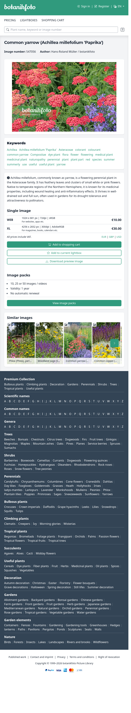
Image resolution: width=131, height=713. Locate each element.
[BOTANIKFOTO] (19, 7)
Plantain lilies (12, 494)
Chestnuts (37, 439)
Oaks (60, 443)
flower (74, 155)
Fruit (55, 566)
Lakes (42, 642)
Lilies (95, 507)
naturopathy (37, 159)
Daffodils (49, 507)
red (88, 159)
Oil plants (102, 566)
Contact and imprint (41, 657)
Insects (30, 642)
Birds (7, 642)
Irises (97, 486)
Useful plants (34, 388)
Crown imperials (29, 507)
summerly (13, 164)
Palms (92, 536)
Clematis (9, 524)
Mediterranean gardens (19, 608)
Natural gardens (48, 608)
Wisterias (69, 524)
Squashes (10, 570)
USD (119, 236)
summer (109, 159)
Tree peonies (43, 469)
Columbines (55, 481)
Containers (11, 625)
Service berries (97, 443)
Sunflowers (92, 494)
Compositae (38, 155)
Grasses (58, 486)
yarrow (61, 164)
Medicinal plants (82, 566)
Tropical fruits (37, 541)
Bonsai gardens (68, 600)
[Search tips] (122, 29)
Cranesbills (93, 481)
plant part (77, 159)
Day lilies (10, 486)
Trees (113, 384)
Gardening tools (76, 625)
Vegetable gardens (61, 612)
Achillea (12, 150)
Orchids (80, 536)
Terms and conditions (82, 657)
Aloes (20, 553)
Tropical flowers (14, 541)
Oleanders (64, 465)
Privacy (61, 657)
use (24, 164)
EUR (104, 236)
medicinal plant (17, 159)
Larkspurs (31, 490)
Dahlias (108, 481)
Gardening (56, 625)
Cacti (29, 553)
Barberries (11, 460)
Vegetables (27, 570)
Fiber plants (41, 566)
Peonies (95, 490)
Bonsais (23, 439)
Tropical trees (57, 541)
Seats (88, 629)
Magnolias (11, 443)
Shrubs (102, 384)
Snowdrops (109, 507)
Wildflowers (101, 642)
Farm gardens (13, 604)
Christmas (39, 583)
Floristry (65, 583)
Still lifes (79, 587)
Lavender (47, 490)
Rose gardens (13, 612)
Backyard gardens (43, 600)
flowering (87, 155)
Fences (25, 625)
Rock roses (105, 465)
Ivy (35, 524)
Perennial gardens (97, 608)
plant (65, 159)
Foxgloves (25, 486)
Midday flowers (46, 553)
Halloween (38, 587)
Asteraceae (66, 150)
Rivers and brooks (78, 642)
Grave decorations (16, 587)
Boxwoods (27, 460)
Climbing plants (37, 384)
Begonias (10, 536)
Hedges (115, 625)
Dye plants (23, 566)
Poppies (29, 494)
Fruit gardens (55, 604)
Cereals (9, 566)
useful (33, 164)
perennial (53, 159)
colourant (94, 150)
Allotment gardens (16, 600)
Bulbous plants (14, 384)
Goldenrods (42, 486)
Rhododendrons (84, 465)
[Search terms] (61, 29)
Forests (18, 642)
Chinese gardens (92, 600)
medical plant (104, 155)
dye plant (54, 155)
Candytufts (11, 481)
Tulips (19, 511)
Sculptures (75, 629)
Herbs (65, 566)
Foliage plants (46, 536)
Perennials (88, 384)
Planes (80, 443)
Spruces (115, 443)
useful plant (46, 164)
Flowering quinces (96, 460)
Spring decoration (59, 587)
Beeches (9, 439)
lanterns (9, 629)
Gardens (72, 384)
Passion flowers (109, 536)
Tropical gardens (36, 612)
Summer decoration (100, 587)
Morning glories (50, 524)
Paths (21, 629)
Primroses (44, 494)
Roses (8, 469)
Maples (25, 443)
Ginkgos (111, 439)
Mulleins (81, 490)
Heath (70, 486)
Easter (53, 583)
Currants (58, 460)
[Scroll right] (114, 343)
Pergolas (48, 629)
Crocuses (10, 507)
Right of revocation (109, 657)
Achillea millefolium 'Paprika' (38, 150)
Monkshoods (64, 490)
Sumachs (10, 448)
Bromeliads (26, 536)
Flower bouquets (84, 583)
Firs (84, 439)
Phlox (106, 490)
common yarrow (17, 155)
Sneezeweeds (73, 494)
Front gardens (34, 604)
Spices (115, 566)
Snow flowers (23, 469)
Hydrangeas (47, 465)
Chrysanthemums (32, 481)
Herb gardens (76, 604)
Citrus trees (54, 439)
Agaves (9, 553)
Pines (69, 443)
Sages (57, 494)
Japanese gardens (99, 604)
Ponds (61, 629)
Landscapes (56, 642)
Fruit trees (96, 439)
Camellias (43, 460)
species (97, 159)
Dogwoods (72, 439)
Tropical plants (13, 388)
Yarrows (107, 494)
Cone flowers (74, 481)
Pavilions (34, 629)
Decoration (57, 384)
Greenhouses (98, 625)
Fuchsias (9, 465)
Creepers (24, 524)
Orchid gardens (72, 608)
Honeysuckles (27, 465)
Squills (8, 511)
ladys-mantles (13, 490)
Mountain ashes (43, 443)
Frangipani (65, 536)
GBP (111, 236)
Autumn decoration (17, 583)
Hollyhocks (84, 486)
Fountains (39, 625)
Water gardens (86, 612)
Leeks (85, 507)
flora (65, 155)
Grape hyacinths (68, 507)
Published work (17, 657)
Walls (98, 629)
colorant (80, 150)
